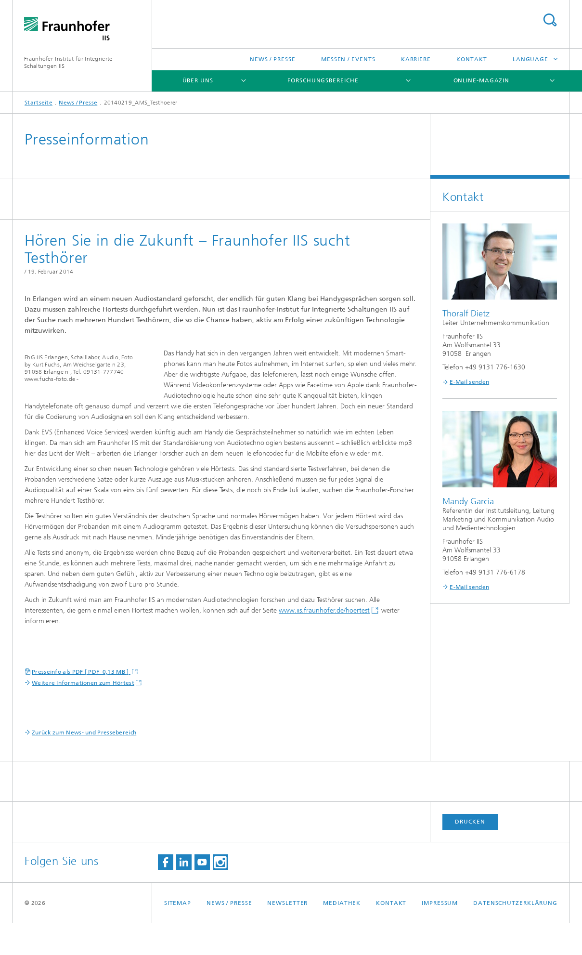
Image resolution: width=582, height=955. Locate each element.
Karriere (416, 59)
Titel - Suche (549, 20)
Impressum (440, 934)
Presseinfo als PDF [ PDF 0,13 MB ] (81, 703)
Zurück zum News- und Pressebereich (84, 764)
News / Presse (273, 59)
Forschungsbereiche (322, 80)
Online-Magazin (481, 80)
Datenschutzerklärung (515, 934)
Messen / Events (348, 59)
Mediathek (342, 934)
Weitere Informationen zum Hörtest (83, 714)
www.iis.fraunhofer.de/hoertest (324, 642)
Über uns (197, 80)
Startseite (38, 102)
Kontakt (471, 59)
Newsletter (287, 934)
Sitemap (177, 934)
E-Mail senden (469, 382)
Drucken (470, 853)
